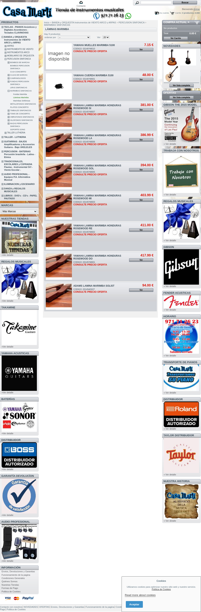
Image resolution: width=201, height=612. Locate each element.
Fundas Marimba (20, 94)
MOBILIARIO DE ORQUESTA (20, 56)
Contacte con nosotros (11, 607)
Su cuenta (164, 13)
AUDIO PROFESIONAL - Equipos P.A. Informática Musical (17, 177)
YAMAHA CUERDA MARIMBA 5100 (93, 75)
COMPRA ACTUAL (175, 22)
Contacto (81, 6)
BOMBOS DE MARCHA (20, 62)
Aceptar (134, 604)
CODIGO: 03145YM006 (90, 143)
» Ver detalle (170, 144)
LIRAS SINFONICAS (18, 88)
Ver (98, 37)
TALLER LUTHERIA (16, 133)
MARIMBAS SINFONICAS (21, 91)
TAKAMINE (8, 307)
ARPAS (10, 46)
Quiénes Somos (9, 581)
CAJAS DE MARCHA (19, 75)
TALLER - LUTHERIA (15, 137)
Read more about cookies (140, 595)
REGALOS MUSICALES (16, 261)
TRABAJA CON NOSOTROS (181, 150)
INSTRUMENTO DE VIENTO (20, 49)
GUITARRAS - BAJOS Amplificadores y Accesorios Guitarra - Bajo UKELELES (19, 144)
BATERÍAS (8, 399)
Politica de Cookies (11, 591)
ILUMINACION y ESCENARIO (19, 184)
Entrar (197, 9)
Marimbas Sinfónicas (21, 101)
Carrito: (178, 13)
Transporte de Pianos (180, 362)
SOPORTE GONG (17, 130)
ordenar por (50, 37)
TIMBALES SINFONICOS (20, 110)
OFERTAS (170, 92)
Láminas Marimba (21, 97)
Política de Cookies (161, 589)
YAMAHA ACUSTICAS (15, 353)
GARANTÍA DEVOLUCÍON (17, 475)
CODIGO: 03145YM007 (90, 113)
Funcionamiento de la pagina (16, 575)
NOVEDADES (172, 45)
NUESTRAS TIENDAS (15, 218)
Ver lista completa (181, 85)
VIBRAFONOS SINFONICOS (22, 117)
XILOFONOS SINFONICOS (21, 120)
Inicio (46, 22)
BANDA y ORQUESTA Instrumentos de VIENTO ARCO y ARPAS (17, 40)
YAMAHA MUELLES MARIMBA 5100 (94, 45)
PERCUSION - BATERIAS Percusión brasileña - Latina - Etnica (19, 154)
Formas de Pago (10, 588)
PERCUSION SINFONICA (19, 59)
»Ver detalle (7, 255)
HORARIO (170, 316)
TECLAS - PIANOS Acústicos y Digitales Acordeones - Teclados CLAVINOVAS (20, 30)
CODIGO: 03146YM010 (90, 50)
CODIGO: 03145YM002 (90, 233)
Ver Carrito (175, 38)
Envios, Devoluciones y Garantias (18, 571)
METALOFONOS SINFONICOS (23, 104)
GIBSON (169, 247)
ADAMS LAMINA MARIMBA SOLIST (93, 285)
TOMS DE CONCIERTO (20, 114)
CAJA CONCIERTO (18, 72)
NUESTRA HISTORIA (177, 481)
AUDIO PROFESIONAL (15, 521)
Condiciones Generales (13, 578)
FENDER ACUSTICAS (177, 292)
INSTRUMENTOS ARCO (18, 52)
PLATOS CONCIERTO (19, 107)
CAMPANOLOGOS (18, 78)
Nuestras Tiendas (10, 585)
